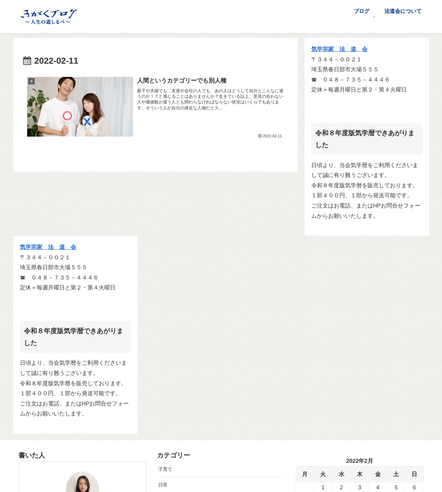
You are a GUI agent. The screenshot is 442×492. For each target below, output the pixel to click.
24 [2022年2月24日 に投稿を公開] (360, 321)
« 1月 (302, 348)
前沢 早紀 (82, 321)
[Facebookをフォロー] (87, 437)
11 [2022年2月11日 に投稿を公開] (378, 300)
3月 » (320, 348)
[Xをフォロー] (77, 437)
